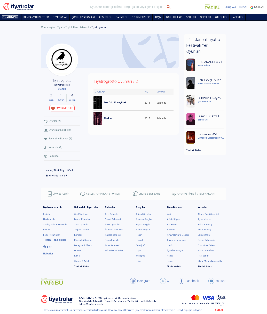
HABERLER (237, 17)
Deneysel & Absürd (83, 245)
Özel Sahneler (112, 214)
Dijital (139, 250)
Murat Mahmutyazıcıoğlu (210, 261)
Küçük (170, 261)
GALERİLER (221, 17)
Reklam (47, 229)
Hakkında (51, 156)
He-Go (170, 245)
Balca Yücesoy (205, 224)
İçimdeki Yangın (175, 250)
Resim (139, 235)
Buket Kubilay (204, 229)
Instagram (140, 281)
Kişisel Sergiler (143, 224)
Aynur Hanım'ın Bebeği (178, 235)
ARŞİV (158, 17)
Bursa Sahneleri (112, 240)
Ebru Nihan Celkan (207, 245)
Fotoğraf (140, 245)
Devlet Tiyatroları (82, 219)
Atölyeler (105, 17)
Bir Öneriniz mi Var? (56, 175)
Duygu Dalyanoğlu (207, 240)
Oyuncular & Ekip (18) (58, 130)
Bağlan (257, 7)
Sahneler (122, 17)
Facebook (189, 281)
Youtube (217, 281)
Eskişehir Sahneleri (114, 250)
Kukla (77, 255)
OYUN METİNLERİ (141, 17)
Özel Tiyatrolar (81, 214)
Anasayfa (49, 27)
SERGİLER (205, 17)
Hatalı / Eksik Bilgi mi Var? (59, 170)
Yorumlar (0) (53, 147)
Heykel (139, 240)
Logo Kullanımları (51, 235)
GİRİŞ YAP (230, 7)
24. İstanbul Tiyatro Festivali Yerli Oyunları (203, 45)
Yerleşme (140, 255)
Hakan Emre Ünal (206, 250)
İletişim (46, 214)
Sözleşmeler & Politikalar (55, 224)
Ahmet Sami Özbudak (208, 214)
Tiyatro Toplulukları (67, 27)
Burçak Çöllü (204, 235)
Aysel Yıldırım (204, 219)
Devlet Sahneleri (113, 219)
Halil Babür (203, 255)
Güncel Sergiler (143, 214)
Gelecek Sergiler (144, 219)
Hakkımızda (49, 219)
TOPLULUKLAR (174, 17)
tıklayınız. (197, 310)
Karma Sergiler (143, 229)
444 (169, 214)
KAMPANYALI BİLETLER (36, 17)
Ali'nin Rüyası (173, 219)
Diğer (138, 261)
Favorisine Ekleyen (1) (58, 138)
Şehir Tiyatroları (81, 224)
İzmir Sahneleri (112, 245)
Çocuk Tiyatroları (83, 17)
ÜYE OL (243, 7)
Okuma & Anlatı (81, 261)
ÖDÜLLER (191, 17)
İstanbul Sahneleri (114, 229)
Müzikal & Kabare (82, 240)
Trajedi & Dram (81, 229)
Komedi (78, 235)
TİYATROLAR (60, 17)
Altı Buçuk (172, 224)
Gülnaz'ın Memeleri (176, 240)
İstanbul (84, 27)
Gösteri (77, 250)
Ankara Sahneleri (113, 235)
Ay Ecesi (171, 229)
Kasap (170, 255)
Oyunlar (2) (52, 121)
